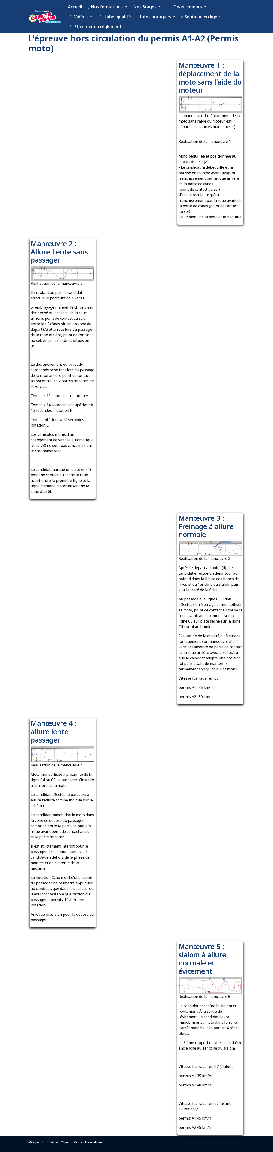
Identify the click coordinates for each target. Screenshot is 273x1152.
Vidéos (78, 16)
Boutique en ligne (200, 16)
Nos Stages (145, 6)
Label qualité (114, 16)
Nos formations (106, 6)
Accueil (75, 6)
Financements (185, 6)
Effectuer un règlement (95, 26)
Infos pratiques (154, 16)
